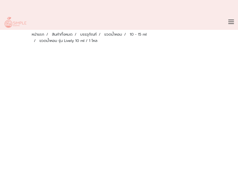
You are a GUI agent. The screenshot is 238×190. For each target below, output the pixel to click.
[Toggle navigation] (231, 22)
